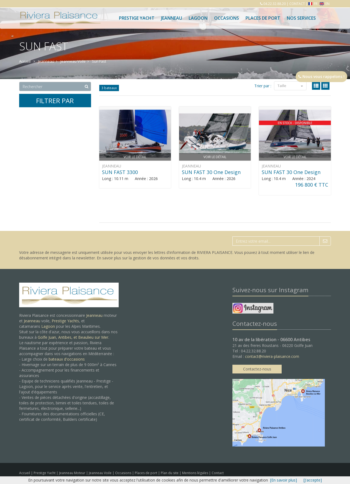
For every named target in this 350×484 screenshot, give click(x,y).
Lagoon (48, 326)
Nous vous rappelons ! (321, 76)
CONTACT (297, 3)
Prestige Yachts (65, 320)
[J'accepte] (313, 480)
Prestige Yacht (136, 18)
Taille (290, 85)
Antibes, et (68, 337)
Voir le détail (135, 157)
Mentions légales (195, 473)
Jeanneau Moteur (72, 473)
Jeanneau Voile (100, 473)
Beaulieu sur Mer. (93, 337)
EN (324, 3)
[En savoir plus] (283, 480)
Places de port (146, 473)
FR (313, 3)
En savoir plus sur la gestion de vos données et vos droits (148, 257)
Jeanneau (171, 18)
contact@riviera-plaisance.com (272, 356)
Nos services (301, 18)
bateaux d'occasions (67, 359)
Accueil (24, 473)
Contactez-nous (257, 369)
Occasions (226, 18)
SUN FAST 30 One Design (211, 172)
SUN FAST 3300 (120, 172)
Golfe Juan (47, 337)
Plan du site (170, 473)
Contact (218, 473)
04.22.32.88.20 (274, 3)
